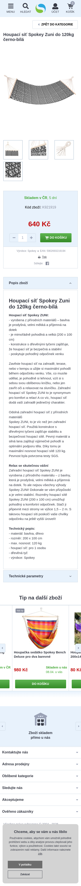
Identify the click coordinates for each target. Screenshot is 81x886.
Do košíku (56, 237)
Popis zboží (40, 283)
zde (40, 853)
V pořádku (25, 864)
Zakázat (25, 874)
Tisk (42, 256)
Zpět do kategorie (55, 24)
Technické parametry (40, 576)
